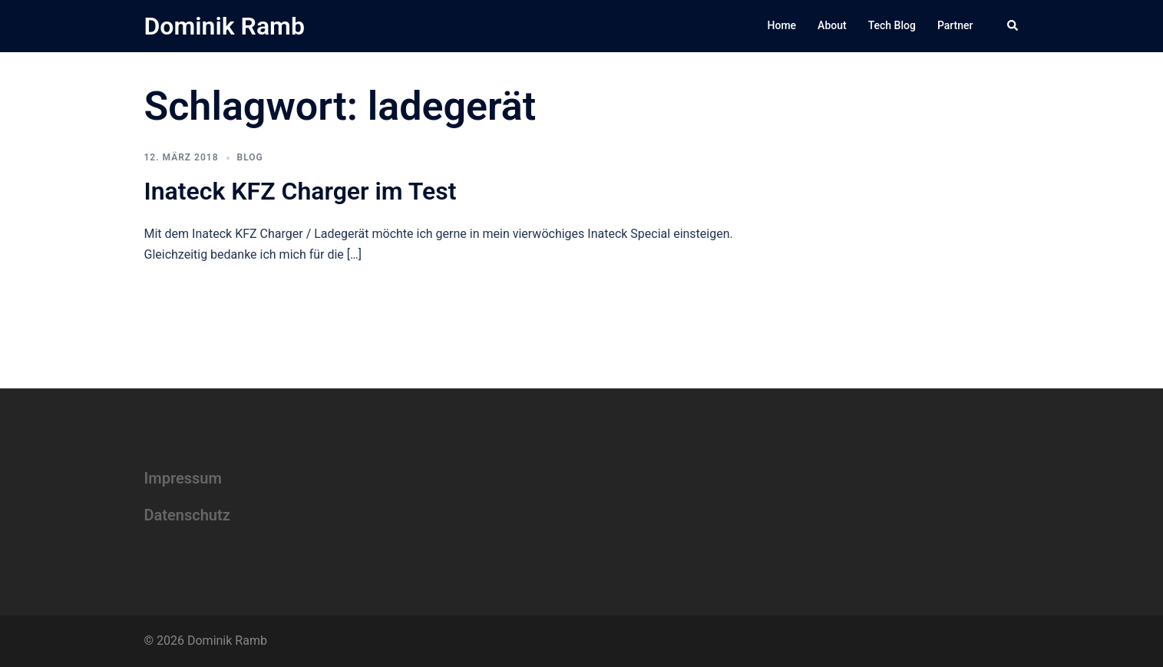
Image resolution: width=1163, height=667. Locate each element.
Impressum (183, 478)
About (832, 25)
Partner (955, 25)
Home (782, 25)
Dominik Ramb (224, 26)
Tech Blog (892, 25)
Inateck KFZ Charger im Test (300, 191)
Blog (250, 157)
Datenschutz (187, 515)
